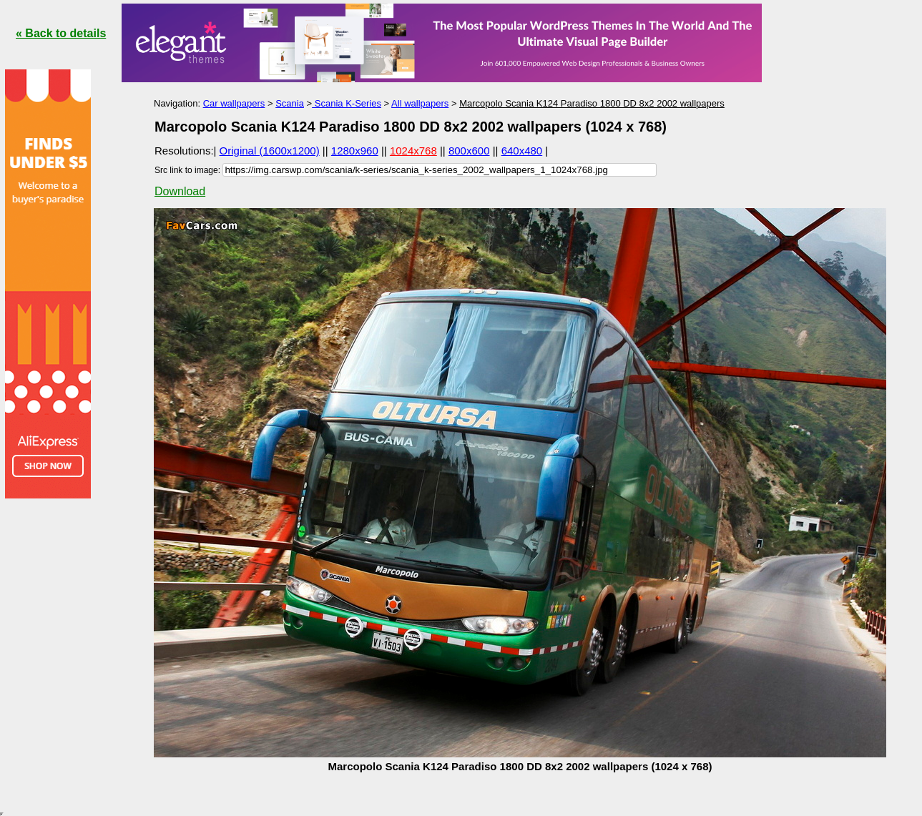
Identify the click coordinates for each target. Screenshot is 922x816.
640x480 (522, 150)
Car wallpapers (234, 103)
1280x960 (354, 150)
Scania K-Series (346, 103)
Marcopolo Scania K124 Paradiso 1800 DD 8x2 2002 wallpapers (592, 103)
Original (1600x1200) (270, 150)
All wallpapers (419, 103)
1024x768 (413, 150)
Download (180, 191)
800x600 (469, 150)
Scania (289, 103)
